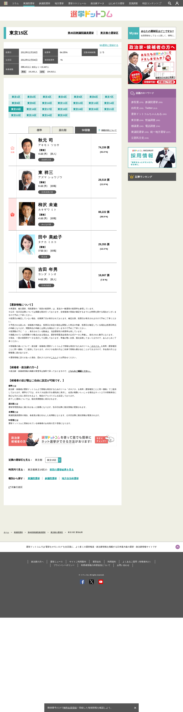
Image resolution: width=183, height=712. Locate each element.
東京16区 (31, 109)
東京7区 (109, 96)
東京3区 (47, 96)
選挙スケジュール (77, 3)
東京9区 (31, 103)
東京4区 (62, 96)
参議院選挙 (44, 3)
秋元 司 (63, 142)
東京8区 (16, 103)
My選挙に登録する (109, 45)
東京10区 (47, 103)
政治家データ (97, 3)
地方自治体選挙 (70, 478)
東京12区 (78, 103)
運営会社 (97, 561)
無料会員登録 (70, 707)
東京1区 (16, 96)
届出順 (62, 130)
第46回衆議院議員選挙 (81, 33)
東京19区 (78, 109)
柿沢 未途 (63, 206)
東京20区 (94, 109)
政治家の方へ (37, 561)
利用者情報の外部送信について (95, 565)
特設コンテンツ (151, 3)
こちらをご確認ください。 (79, 371)
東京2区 (31, 96)
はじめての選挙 (116, 3)
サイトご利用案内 (77, 561)
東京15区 (16, 109)
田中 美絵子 (63, 239)
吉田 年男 (63, 271)
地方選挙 (59, 3)
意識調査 (133, 3)
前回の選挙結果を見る (62, 469)
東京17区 (47, 109)
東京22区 (16, 115)
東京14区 (109, 103)
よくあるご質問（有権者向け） (137, 561)
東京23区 (31, 115)
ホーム (6, 532)
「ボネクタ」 (95, 346)
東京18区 (63, 109)
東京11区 (63, 103)
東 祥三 (63, 174)
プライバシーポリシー (64, 565)
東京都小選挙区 (109, 33)
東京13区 (94, 103)
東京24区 (47, 115)
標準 (39, 130)
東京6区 (93, 96)
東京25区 (63, 115)
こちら (54, 357)
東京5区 (78, 96)
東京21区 (109, 109)
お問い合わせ (123, 565)
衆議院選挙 (29, 3)
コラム (15, 3)
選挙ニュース (56, 561)
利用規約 (112, 561)
